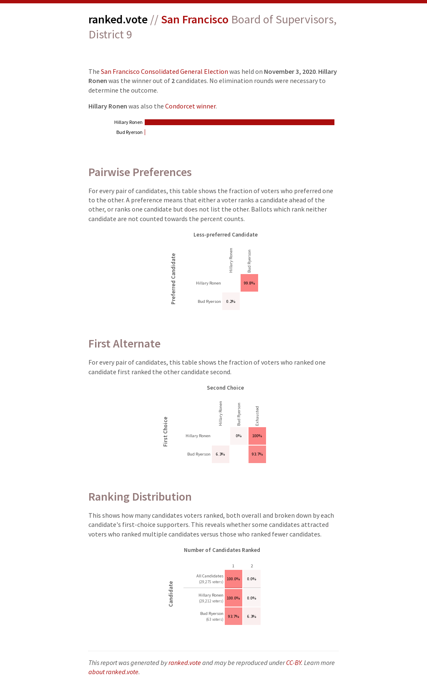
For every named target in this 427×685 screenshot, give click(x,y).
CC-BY (293, 662)
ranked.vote (118, 19)
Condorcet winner (190, 106)
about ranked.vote (113, 671)
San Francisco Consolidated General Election (164, 71)
